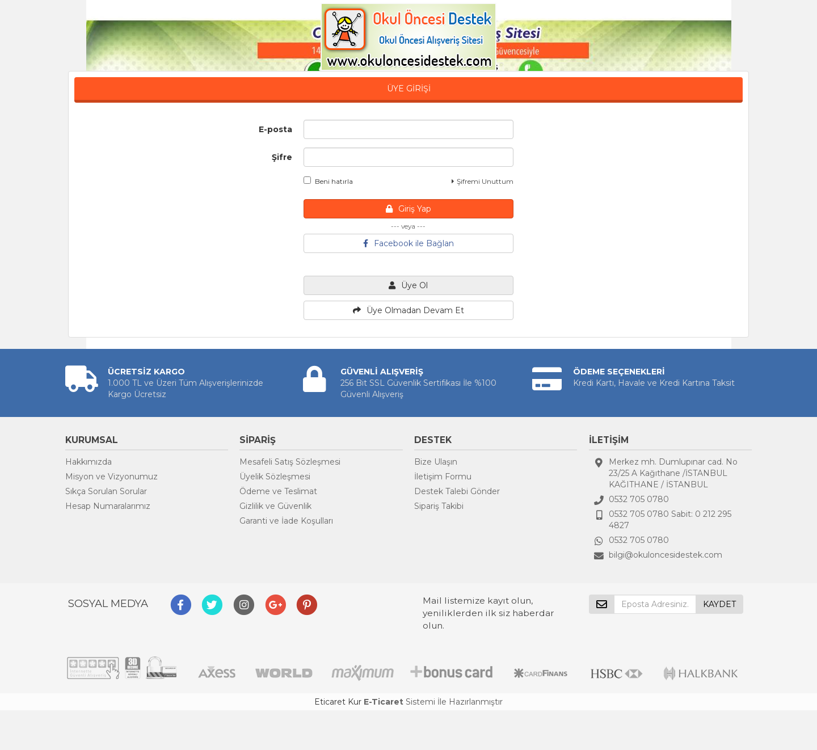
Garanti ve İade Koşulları (286, 521)
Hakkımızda (88, 462)
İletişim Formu (442, 476)
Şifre (282, 157)
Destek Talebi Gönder (457, 491)
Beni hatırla (328, 181)
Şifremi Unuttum (482, 181)
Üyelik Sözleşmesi (274, 476)
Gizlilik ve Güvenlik (275, 506)
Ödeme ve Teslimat (278, 491)
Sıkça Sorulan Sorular (106, 491)
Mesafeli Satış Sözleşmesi (289, 462)
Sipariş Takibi (439, 506)
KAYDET (719, 604)
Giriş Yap (408, 209)
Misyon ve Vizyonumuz (111, 476)
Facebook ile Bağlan (408, 243)
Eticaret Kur (337, 702)
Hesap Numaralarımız (107, 506)
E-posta (275, 129)
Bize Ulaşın (435, 462)
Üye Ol (408, 285)
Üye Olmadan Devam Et (408, 310)
